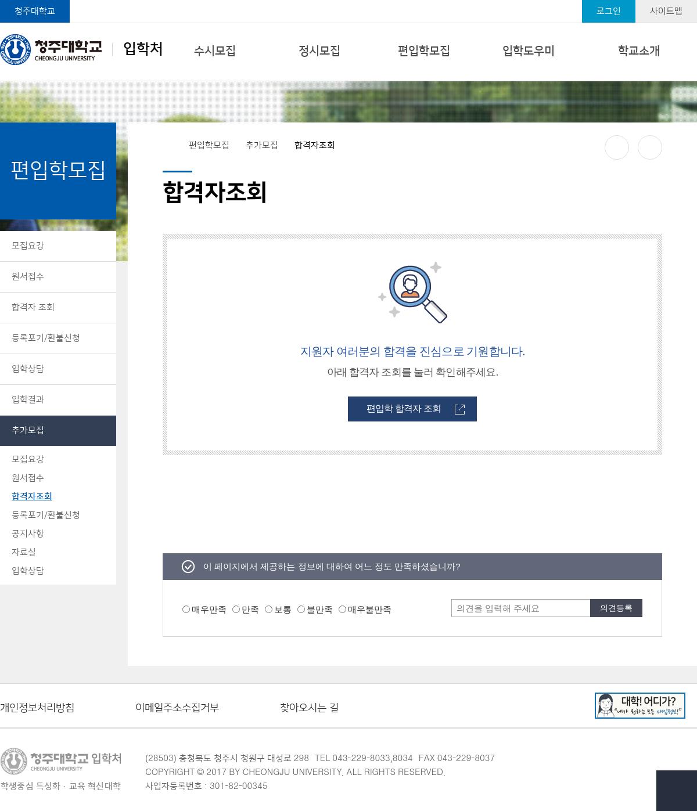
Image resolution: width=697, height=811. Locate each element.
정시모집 (319, 51)
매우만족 (209, 609)
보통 (283, 609)
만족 (250, 609)
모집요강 (28, 246)
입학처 (81, 49)
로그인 (609, 11)
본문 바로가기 (348, 0)
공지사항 (28, 534)
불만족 (320, 609)
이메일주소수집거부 (177, 708)
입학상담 (28, 369)
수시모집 (215, 51)
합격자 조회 (33, 307)
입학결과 (28, 400)
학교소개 (639, 51)
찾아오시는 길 (309, 708)
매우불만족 (369, 609)
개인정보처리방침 (37, 708)
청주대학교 (35, 11)
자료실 (24, 552)
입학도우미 (528, 51)
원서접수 (28, 277)
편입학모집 (424, 51)
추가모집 (28, 430)
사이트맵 (666, 11)
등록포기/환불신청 (46, 338)
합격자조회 (32, 497)
